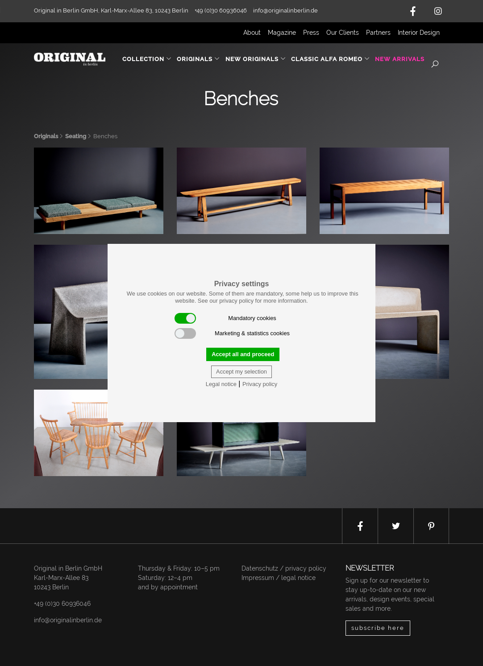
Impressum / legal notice (279, 577)
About (252, 32)
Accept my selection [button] (241, 371)
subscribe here (377, 628)
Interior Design (419, 32)
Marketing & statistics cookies (232, 333)
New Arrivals (400, 59)
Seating (75, 136)
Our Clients (342, 32)
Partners (378, 32)
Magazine (282, 32)
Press (311, 32)
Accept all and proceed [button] (243, 354)
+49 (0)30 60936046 (62, 603)
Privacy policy (259, 384)
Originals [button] (198, 59)
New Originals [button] (255, 59)
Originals (46, 136)
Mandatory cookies (225, 318)
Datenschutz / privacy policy (284, 568)
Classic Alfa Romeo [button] (330, 59)
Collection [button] (147, 59)
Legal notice (221, 384)
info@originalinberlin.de (285, 10)
